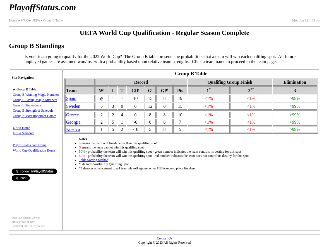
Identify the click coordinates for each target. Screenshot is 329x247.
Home (13, 20)
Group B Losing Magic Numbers (35, 100)
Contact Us (164, 238)
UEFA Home (21, 128)
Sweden (73, 106)
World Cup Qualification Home (34, 150)
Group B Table (51, 20)
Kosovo (73, 129)
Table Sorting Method (93, 160)
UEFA (34, 20)
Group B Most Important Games (34, 116)
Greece (72, 114)
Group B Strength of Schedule (33, 110)
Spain (71, 98)
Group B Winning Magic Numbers (36, 95)
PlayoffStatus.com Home (29, 145)
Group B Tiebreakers (27, 105)
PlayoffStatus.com (42, 7)
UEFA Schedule (23, 133)
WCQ (23, 20)
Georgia (73, 122)
